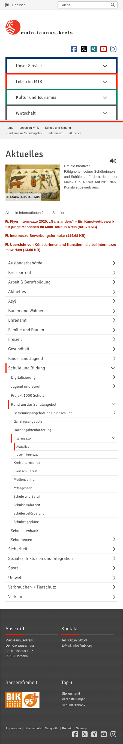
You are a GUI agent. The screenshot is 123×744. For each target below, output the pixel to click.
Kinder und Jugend (25, 358)
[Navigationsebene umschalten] (115, 263)
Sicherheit (17, 549)
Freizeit (15, 339)
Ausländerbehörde (25, 263)
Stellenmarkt (71, 693)
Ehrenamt (17, 320)
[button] (75, 735)
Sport (13, 568)
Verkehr (15, 596)
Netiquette (51, 728)
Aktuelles (17, 291)
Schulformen (21, 539)
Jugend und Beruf (26, 386)
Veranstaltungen (74, 699)
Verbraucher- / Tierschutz (32, 587)
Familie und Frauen (26, 330)
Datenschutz (33, 728)
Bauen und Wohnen (26, 310)
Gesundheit (18, 349)
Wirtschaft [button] (61, 113)
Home (9, 127)
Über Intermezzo (27, 454)
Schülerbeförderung (29, 513)
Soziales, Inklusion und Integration (40, 558)
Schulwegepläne (26, 522)
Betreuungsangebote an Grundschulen (43, 413)
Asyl (12, 301)
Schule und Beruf (27, 496)
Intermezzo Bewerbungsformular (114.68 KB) (45, 236)
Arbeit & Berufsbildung (29, 282)
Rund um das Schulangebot (24, 133)
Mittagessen (23, 488)
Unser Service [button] (61, 65)
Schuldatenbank (24, 530)
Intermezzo (56, 133)
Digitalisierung (23, 377)
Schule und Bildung (58, 127)
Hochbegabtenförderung (32, 430)
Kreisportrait (19, 272)
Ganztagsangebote (28, 421)
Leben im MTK (29, 127)
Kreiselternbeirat (27, 463)
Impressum (13, 728)
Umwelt (15, 577)
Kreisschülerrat (25, 471)
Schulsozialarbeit (27, 505)
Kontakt (67, 728)
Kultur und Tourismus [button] (61, 97)
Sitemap (81, 728)
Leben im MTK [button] (61, 81)
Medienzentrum (25, 479)
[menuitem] (61, 65)
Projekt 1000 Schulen (29, 395)
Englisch (19, 5)
